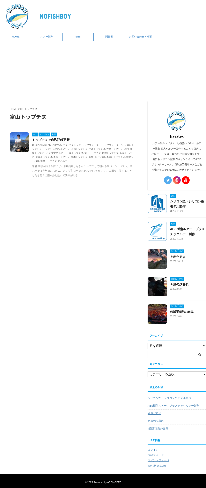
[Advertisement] (103, 70)
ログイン (153, 449)
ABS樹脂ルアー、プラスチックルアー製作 (173, 405)
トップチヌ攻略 (51, 149)
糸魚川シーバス (97, 157)
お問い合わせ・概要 (140, 36)
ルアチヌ (65, 149)
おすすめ (57, 145)
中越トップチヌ (97, 149)
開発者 (109, 36)
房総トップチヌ (110, 153)
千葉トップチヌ (75, 153)
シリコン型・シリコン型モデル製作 (169, 398)
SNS (78, 36)
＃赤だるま (178, 256)
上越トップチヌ (79, 149)
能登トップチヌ (48, 161)
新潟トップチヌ (44, 157)
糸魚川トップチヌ (115, 157)
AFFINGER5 (114, 482)
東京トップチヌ (61, 157)
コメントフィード (158, 460)
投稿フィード (156, 455)
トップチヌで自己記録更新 (51, 140)
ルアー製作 (46, 36)
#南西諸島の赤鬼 (182, 311)
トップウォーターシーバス (116, 145)
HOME (15, 36)
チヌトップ (75, 145)
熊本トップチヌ (79, 157)
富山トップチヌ (93, 153)
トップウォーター (91, 145)
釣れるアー (64, 161)
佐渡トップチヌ (114, 149)
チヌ (65, 145)
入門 (126, 149)
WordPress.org (157, 465)
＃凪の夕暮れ (179, 284)
